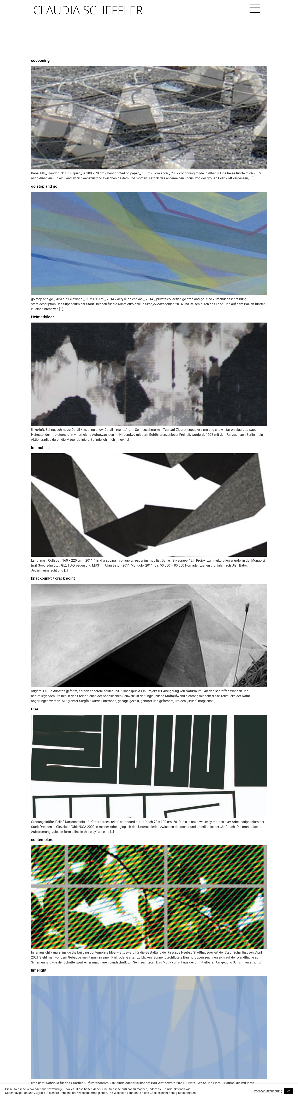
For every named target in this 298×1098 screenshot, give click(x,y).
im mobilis (40, 447)
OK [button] (288, 1090)
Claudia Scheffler (88, 10)
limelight (38, 970)
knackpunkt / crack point (53, 578)
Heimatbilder (42, 316)
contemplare (42, 839)
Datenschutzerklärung (267, 1091)
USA (35, 709)
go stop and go (44, 186)
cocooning (40, 60)
